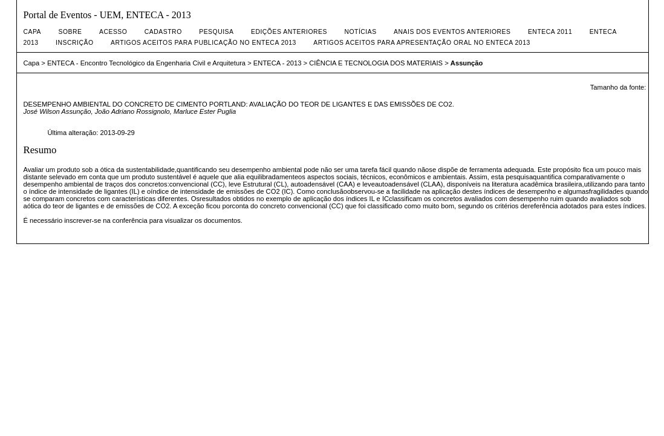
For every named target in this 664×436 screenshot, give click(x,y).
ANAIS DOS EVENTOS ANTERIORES (452, 31)
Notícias (360, 31)
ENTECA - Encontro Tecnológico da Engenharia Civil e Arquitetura (146, 63)
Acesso (113, 31)
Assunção (467, 63)
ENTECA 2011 (550, 31)
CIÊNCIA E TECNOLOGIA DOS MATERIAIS (376, 63)
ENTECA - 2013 (277, 63)
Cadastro (163, 31)
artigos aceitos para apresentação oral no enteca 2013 (421, 42)
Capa (32, 31)
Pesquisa (216, 31)
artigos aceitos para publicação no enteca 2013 (203, 42)
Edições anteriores (289, 31)
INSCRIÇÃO (74, 42)
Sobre (70, 31)
